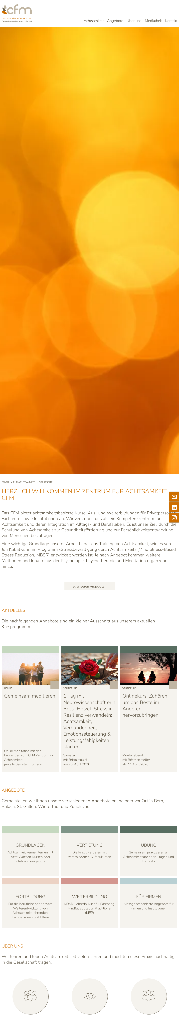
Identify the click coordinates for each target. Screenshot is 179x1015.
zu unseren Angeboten (89, 586)
